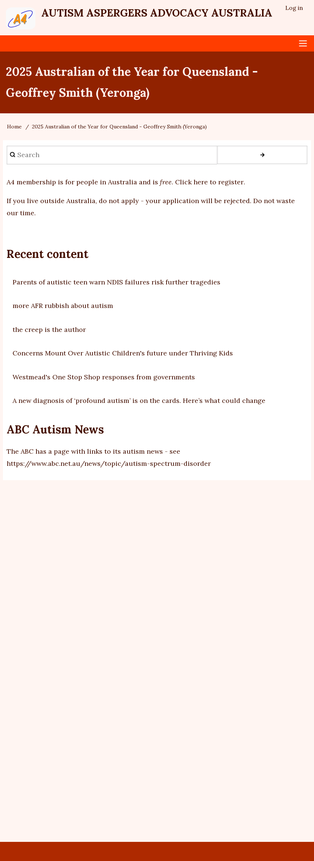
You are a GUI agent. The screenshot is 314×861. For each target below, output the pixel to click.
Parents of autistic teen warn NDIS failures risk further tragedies (116, 282)
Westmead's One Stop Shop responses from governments (104, 377)
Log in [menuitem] (294, 7)
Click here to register (209, 182)
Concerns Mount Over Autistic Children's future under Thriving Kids (123, 353)
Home (14, 126)
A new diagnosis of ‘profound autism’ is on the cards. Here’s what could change (139, 400)
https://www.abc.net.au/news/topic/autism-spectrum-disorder (109, 463)
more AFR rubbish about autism (63, 305)
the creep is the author (49, 329)
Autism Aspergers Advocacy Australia (156, 13)
